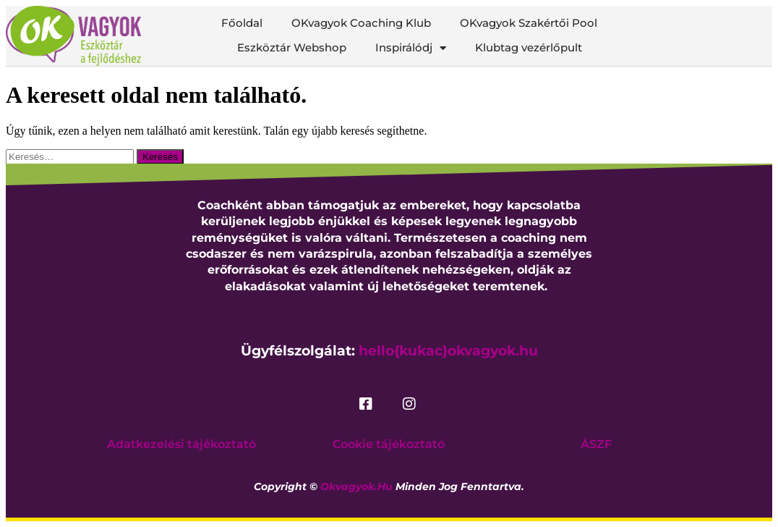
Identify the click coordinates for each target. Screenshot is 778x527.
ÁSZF (596, 444)
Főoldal (241, 23)
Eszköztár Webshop (291, 47)
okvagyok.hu (356, 486)
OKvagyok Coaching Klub (361, 23)
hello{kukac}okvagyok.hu (448, 350)
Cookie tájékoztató (389, 444)
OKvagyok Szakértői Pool (528, 23)
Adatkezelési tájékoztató (181, 444)
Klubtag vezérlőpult (528, 47)
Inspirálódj (410, 47)
